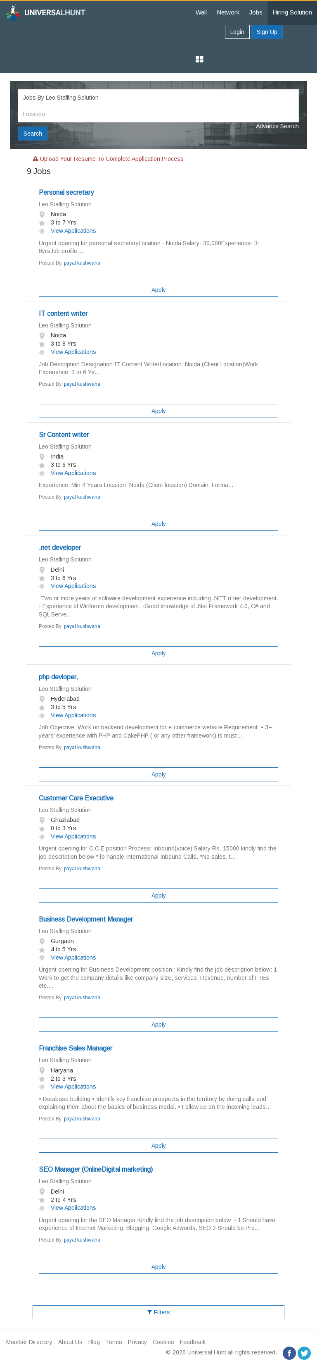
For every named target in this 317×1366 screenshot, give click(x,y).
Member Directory (29, 1342)
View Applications (67, 230)
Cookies (163, 1342)
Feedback (193, 1342)
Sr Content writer (64, 434)
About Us (70, 1342)
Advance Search (277, 126)
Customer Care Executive (76, 798)
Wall (201, 12)
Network (228, 12)
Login (237, 32)
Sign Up (267, 32)
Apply (158, 290)
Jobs (256, 12)
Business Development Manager (86, 919)
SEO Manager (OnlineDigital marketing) (96, 1169)
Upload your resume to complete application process (108, 158)
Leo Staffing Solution (65, 204)
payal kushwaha (82, 263)
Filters (158, 1312)
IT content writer (63, 313)
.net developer (60, 547)
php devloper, (58, 677)
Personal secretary (66, 192)
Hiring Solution (292, 12)
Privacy (137, 1342)
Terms (114, 1342)
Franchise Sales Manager (75, 1048)
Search (33, 133)
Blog (94, 1342)
